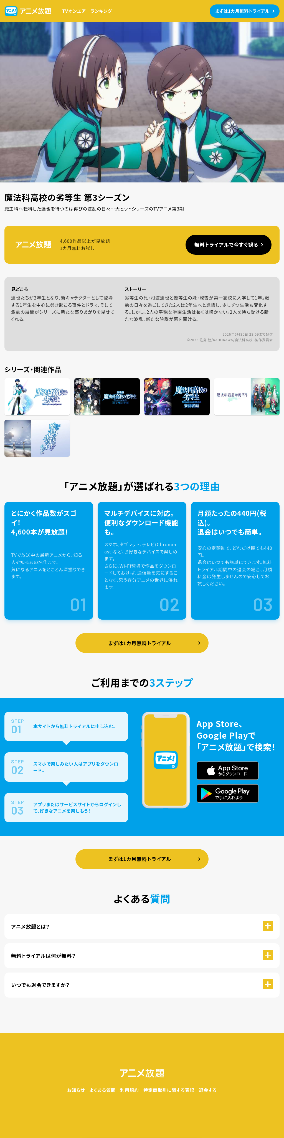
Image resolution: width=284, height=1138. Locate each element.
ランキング (101, 11)
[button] (142, 926)
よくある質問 (102, 1090)
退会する (208, 1090)
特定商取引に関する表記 (168, 1090)
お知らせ (76, 1090)
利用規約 (129, 1090)
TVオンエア (74, 11)
